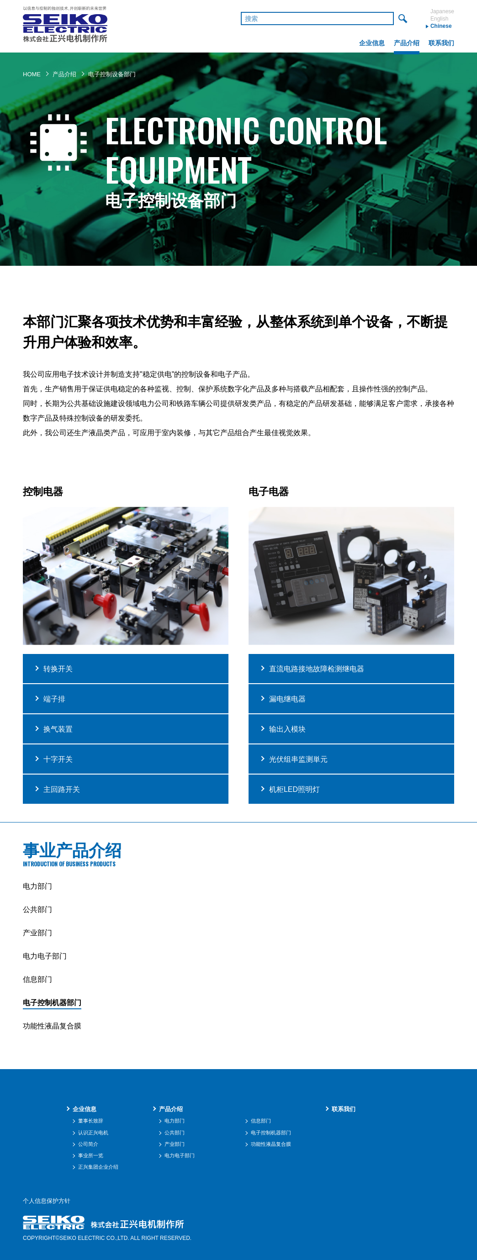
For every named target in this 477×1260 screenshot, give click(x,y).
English (439, 19)
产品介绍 (64, 74)
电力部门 (37, 886)
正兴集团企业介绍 (98, 1167)
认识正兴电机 (93, 1132)
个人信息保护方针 (46, 1201)
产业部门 (37, 933)
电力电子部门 (45, 956)
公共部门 (37, 909)
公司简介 (88, 1144)
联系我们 (343, 1109)
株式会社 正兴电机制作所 (65, 25)
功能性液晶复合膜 (52, 1026)
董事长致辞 (90, 1120)
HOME (32, 74)
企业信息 (84, 1109)
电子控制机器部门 (52, 1003)
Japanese (442, 11)
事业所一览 (90, 1155)
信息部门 (37, 979)
